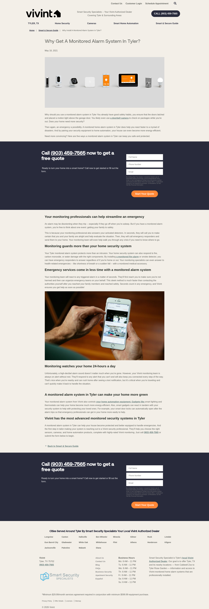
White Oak (83, 542)
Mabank (82, 548)
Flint (115, 542)
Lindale (168, 537)
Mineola (116, 537)
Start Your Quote (144, 194)
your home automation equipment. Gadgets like (120, 402)
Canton (65, 537)
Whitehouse (101, 542)
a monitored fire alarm (127, 257)
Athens (133, 542)
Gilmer (133, 537)
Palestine (66, 548)
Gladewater (67, 542)
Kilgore (168, 542)
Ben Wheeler (101, 537)
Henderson (152, 542)
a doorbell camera (119, 118)
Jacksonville (50, 548)
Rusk (149, 537)
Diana (98, 548)
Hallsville (83, 537)
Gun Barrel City (51, 542)
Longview (49, 537)
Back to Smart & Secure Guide (62, 446)
